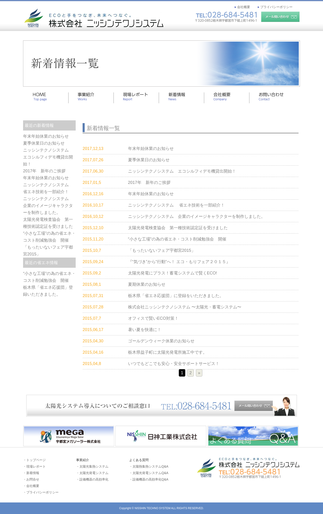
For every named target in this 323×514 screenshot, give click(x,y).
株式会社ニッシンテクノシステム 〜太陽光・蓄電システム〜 (184, 307)
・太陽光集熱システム (92, 466)
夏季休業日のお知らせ (44, 143)
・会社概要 (31, 486)
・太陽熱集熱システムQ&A (148, 466)
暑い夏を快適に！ (144, 329)
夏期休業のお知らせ (146, 284)
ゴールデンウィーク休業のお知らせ (161, 341)
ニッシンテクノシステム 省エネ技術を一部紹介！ (176, 205)
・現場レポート (34, 466)
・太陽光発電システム (92, 473)
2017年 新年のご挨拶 (44, 171)
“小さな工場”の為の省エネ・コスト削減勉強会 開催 (177, 239)
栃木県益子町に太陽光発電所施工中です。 (167, 352)
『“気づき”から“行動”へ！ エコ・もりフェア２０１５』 (179, 261)
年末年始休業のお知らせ (46, 136)
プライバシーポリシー (276, 7)
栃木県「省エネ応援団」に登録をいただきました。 (176, 295)
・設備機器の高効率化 (92, 479)
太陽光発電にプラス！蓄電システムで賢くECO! (172, 273)
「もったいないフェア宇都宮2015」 (161, 250)
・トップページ (34, 460)
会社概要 (243, 7)
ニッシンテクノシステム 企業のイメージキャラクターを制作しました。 (48, 205)
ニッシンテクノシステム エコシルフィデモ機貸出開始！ (48, 157)
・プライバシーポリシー (41, 492)
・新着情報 (31, 473)
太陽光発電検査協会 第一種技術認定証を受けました (178, 227)
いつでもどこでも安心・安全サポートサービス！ (173, 363)
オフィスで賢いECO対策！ (153, 318)
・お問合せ (31, 479)
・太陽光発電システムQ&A (148, 473)
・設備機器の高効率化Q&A (148, 479)
